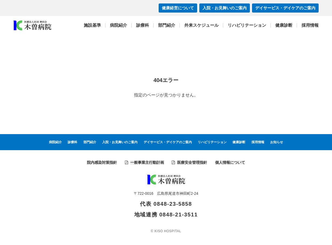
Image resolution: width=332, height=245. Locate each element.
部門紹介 (166, 25)
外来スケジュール (201, 25)
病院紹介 (118, 25)
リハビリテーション (247, 25)
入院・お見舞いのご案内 (225, 8)
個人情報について (230, 162)
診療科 (142, 25)
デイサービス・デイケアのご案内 (285, 8)
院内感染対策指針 (102, 162)
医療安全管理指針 (192, 162)
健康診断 (283, 25)
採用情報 (310, 25)
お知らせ (276, 142)
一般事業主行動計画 (147, 162)
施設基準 (92, 25)
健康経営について (178, 8)
